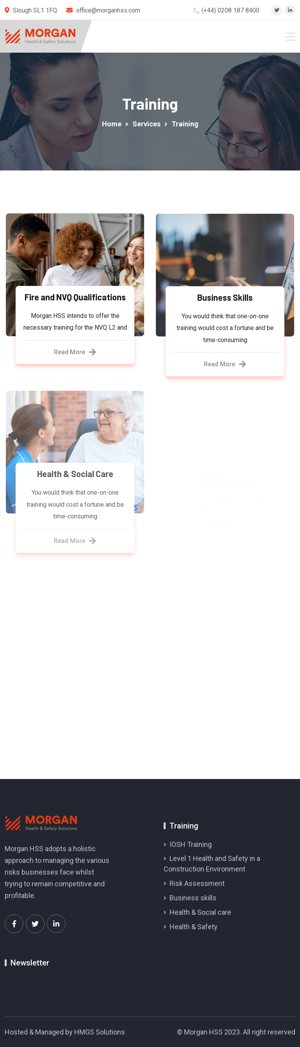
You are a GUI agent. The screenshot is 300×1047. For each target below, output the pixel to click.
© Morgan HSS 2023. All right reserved (236, 1032)
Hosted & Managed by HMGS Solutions (65, 1032)
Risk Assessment (197, 883)
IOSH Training (191, 844)
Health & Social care (200, 912)
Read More (75, 352)
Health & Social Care (75, 477)
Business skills (193, 898)
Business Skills (225, 298)
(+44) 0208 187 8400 (230, 10)
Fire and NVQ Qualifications (75, 297)
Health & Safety (194, 927)
